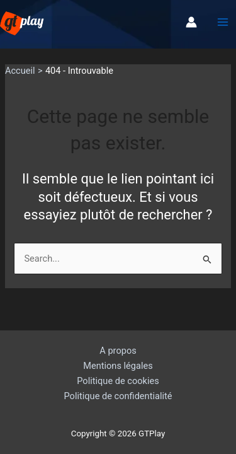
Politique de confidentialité (118, 396)
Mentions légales (118, 365)
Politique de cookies (118, 381)
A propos (117, 350)
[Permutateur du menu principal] (223, 22)
